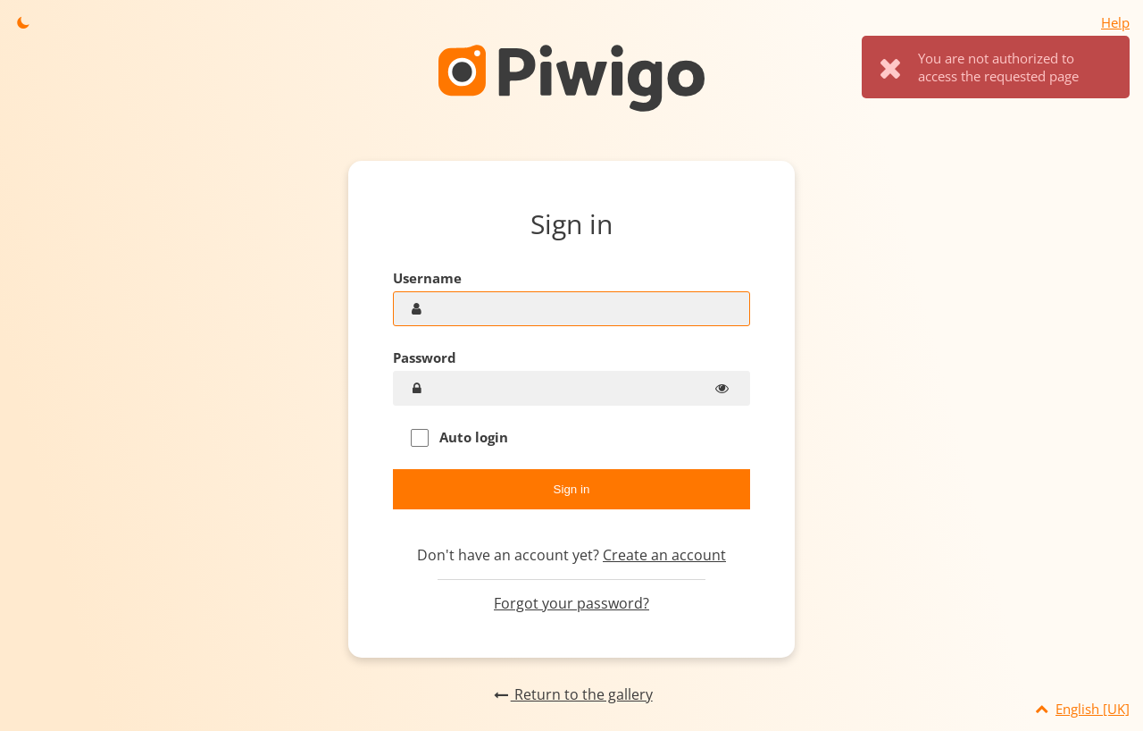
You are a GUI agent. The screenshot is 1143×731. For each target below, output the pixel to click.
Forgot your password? (571, 603)
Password (424, 357)
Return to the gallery (571, 694)
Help (1115, 22)
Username (427, 278)
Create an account (664, 555)
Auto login (459, 437)
